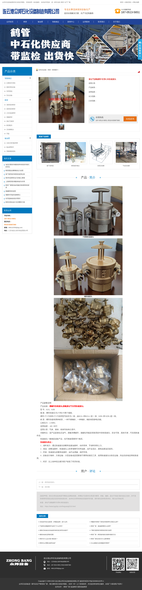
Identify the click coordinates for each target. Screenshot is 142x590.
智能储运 (55, 22)
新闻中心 (70, 22)
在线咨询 (130, 119)
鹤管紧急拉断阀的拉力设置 (14, 170)
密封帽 (47, 487)
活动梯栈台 (10, 129)
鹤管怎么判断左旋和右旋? (48, 543)
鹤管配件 (9, 125)
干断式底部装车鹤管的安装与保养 (101, 530)
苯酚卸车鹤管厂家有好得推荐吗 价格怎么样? (104, 522)
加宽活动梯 (100, 166)
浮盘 (7, 133)
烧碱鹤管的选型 (10, 191)
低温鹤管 (73, 587)
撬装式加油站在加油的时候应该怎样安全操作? (54, 530)
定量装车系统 (10, 83)
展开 (140, 50)
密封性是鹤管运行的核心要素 (15, 178)
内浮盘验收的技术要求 (12, 198)
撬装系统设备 (10, 87)
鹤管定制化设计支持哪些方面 (15, 202)
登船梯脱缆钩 (10, 151)
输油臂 (40, 22)
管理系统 (9, 91)
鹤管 (62, 2)
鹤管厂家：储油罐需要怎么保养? (101, 526)
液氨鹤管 (9, 117)
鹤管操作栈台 (75, 166)
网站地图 (136, 2)
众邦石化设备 (42, 70)
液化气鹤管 (10, 121)
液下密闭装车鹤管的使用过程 (15, 174)
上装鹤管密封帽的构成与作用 (15, 181)
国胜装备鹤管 (82, 587)
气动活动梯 (126, 166)
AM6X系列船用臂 (12, 143)
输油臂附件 (10, 147)
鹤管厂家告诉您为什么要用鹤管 (100, 539)
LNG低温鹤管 (10, 113)
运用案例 (86, 22)
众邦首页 (10, 22)
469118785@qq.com (15, 227)
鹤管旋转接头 (50, 482)
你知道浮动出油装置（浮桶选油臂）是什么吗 (53, 522)
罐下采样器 (50, 166)
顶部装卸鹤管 (10, 105)
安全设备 (9, 95)
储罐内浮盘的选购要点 (12, 195)
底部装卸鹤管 (10, 109)
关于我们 (116, 22)
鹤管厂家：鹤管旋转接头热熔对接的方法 (103, 534)
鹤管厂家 (67, 587)
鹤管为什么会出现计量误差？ (49, 539)
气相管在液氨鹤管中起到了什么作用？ (51, 526)
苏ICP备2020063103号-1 (95, 581)
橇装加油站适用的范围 (46, 534)
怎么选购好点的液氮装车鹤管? (100, 543)
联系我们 (101, 22)
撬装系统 (128, 2)
